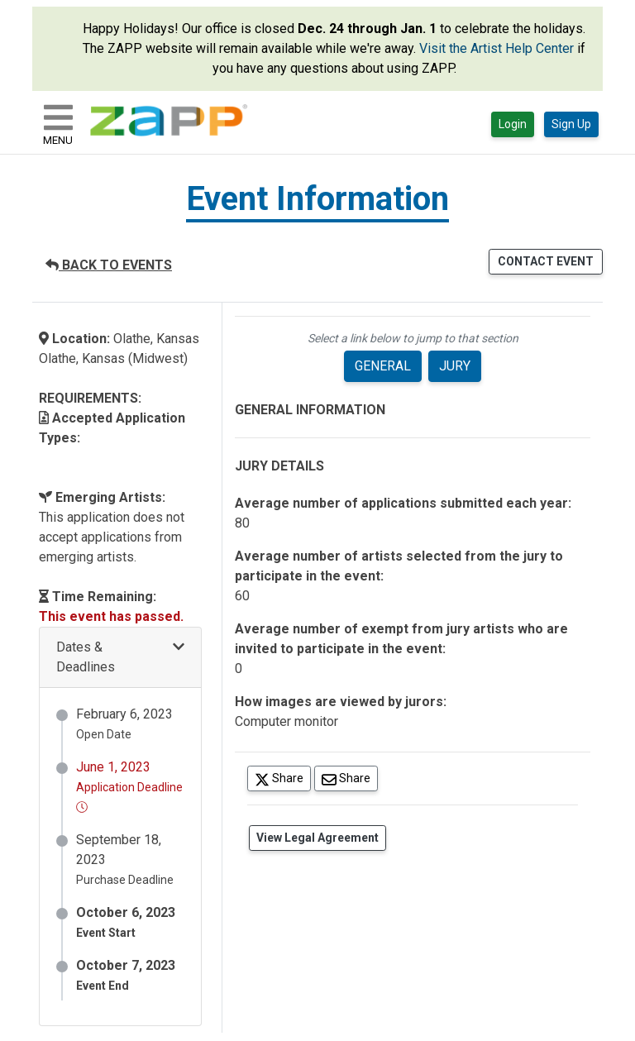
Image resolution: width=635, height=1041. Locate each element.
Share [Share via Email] (350, 777)
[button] (120, 658)
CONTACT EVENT (546, 261)
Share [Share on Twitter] (283, 777)
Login (513, 124)
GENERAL (383, 366)
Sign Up (571, 124)
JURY (454, 366)
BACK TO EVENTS (108, 265)
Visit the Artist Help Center (496, 48)
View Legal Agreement (317, 837)
